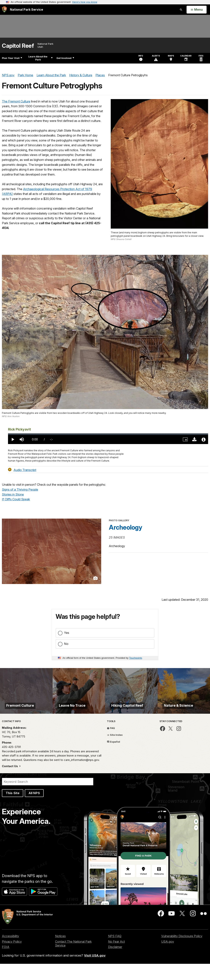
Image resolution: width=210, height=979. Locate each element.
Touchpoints (135, 657)
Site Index (115, 750)
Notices (60, 951)
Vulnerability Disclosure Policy (181, 951)
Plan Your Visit (12, 58)
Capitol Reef (18, 45)
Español (113, 756)
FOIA (5, 962)
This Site (12, 808)
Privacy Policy (12, 957)
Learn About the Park (40, 58)
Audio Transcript (25, 469)
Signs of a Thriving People (20, 489)
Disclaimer (115, 962)
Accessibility (10, 951)
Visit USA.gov (95, 971)
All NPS (34, 808)
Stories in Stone (13, 494)
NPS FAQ (114, 951)
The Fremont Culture (16, 101)
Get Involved (65, 58)
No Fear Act (116, 957)
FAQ (111, 743)
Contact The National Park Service (73, 959)
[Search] (47, 797)
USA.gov (167, 957)
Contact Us (10, 781)
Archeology (125, 527)
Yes (66, 633)
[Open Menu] (197, 10)
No (66, 644)
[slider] (108, 434)
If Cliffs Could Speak (16, 499)
